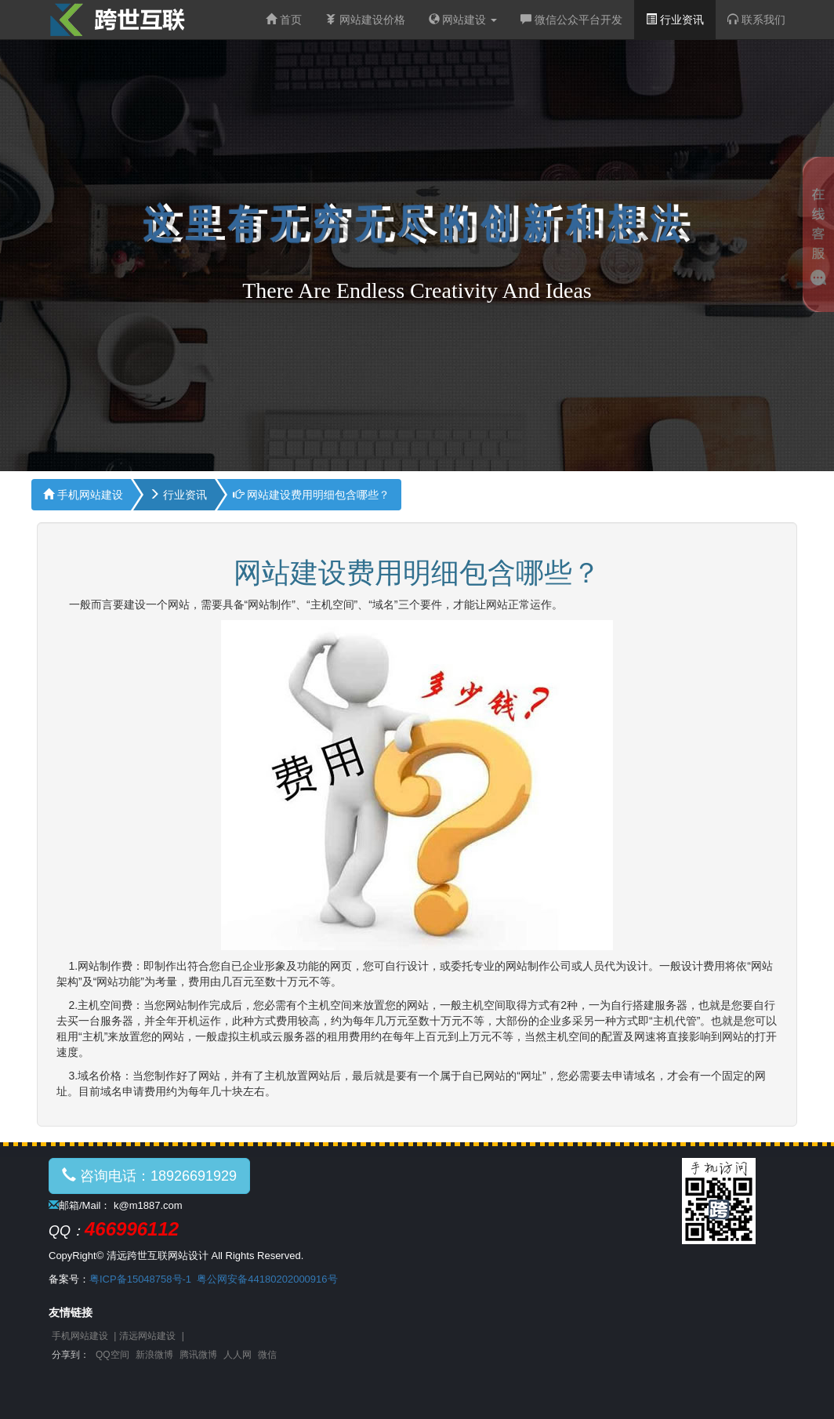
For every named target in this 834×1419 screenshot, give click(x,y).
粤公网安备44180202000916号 (267, 1279)
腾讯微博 (198, 1354)
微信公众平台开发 (571, 19)
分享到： (70, 1354)
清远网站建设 (147, 1335)
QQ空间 (112, 1354)
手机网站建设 (83, 494)
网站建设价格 (365, 19)
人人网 (237, 1354)
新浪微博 (154, 1354)
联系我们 (756, 19)
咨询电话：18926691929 (149, 1175)
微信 (267, 1354)
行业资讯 (675, 19)
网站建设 (463, 19)
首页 (284, 19)
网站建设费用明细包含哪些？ (311, 494)
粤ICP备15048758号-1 (140, 1279)
